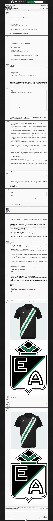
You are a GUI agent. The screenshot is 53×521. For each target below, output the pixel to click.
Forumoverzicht (7, 5)
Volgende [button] (47, 8)
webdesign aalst (26, 520)
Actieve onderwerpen (11, 6)
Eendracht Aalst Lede (8, 7)
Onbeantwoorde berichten (7, 6)
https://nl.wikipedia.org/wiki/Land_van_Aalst (25, 118)
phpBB (25, 519)
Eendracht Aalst (10, 5)
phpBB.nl (27, 519)
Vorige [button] (43, 8)
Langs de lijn (14, 5)
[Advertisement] (26, 514)
